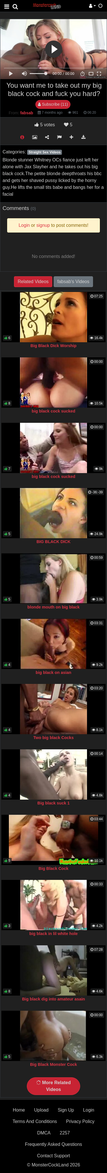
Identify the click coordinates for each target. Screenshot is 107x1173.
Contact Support (53, 1155)
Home (19, 1110)
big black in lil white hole (53, 933)
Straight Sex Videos (44, 152)
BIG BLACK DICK (53, 541)
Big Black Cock (53, 868)
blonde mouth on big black (53, 607)
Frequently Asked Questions (53, 1144)
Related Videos (33, 281)
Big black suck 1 (53, 803)
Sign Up (66, 1110)
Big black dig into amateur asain (53, 999)
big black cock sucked (53, 411)
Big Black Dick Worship (53, 345)
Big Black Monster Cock (53, 1064)
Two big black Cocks (53, 737)
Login (88, 1110)
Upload (41, 1110)
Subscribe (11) (53, 104)
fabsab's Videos (73, 281)
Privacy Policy (80, 1121)
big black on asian (53, 672)
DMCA (44, 1132)
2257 (65, 1132)
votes (45, 124)
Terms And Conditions (35, 1121)
